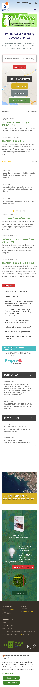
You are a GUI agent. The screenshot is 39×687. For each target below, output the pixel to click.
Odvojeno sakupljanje (19, 100)
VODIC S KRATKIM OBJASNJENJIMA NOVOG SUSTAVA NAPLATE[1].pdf (17, 321)
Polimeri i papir (19, 86)
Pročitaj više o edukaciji (23, 567)
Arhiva (34, 161)
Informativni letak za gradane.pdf (17, 332)
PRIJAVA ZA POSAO (11, 296)
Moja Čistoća (24, 3)
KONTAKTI (23, 292)
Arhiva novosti (31, 111)
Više (31, 375)
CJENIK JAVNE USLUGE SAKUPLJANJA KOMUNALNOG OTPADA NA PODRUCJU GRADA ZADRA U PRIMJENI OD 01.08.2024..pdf (18, 313)
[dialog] (19, 669)
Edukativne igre (19, 593)
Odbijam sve (11, 678)
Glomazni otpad (19, 93)
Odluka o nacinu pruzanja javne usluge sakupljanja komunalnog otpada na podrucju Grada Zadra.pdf (19, 303)
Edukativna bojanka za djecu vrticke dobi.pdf (18, 337)
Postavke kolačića (8, 673)
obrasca (20, 634)
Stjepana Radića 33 (9, 610)
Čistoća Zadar (5, 6)
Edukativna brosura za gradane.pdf (18, 327)
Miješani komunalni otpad (19, 79)
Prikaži (34, 59)
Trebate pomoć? (19, 67)
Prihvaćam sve (11, 683)
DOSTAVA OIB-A (10, 292)
